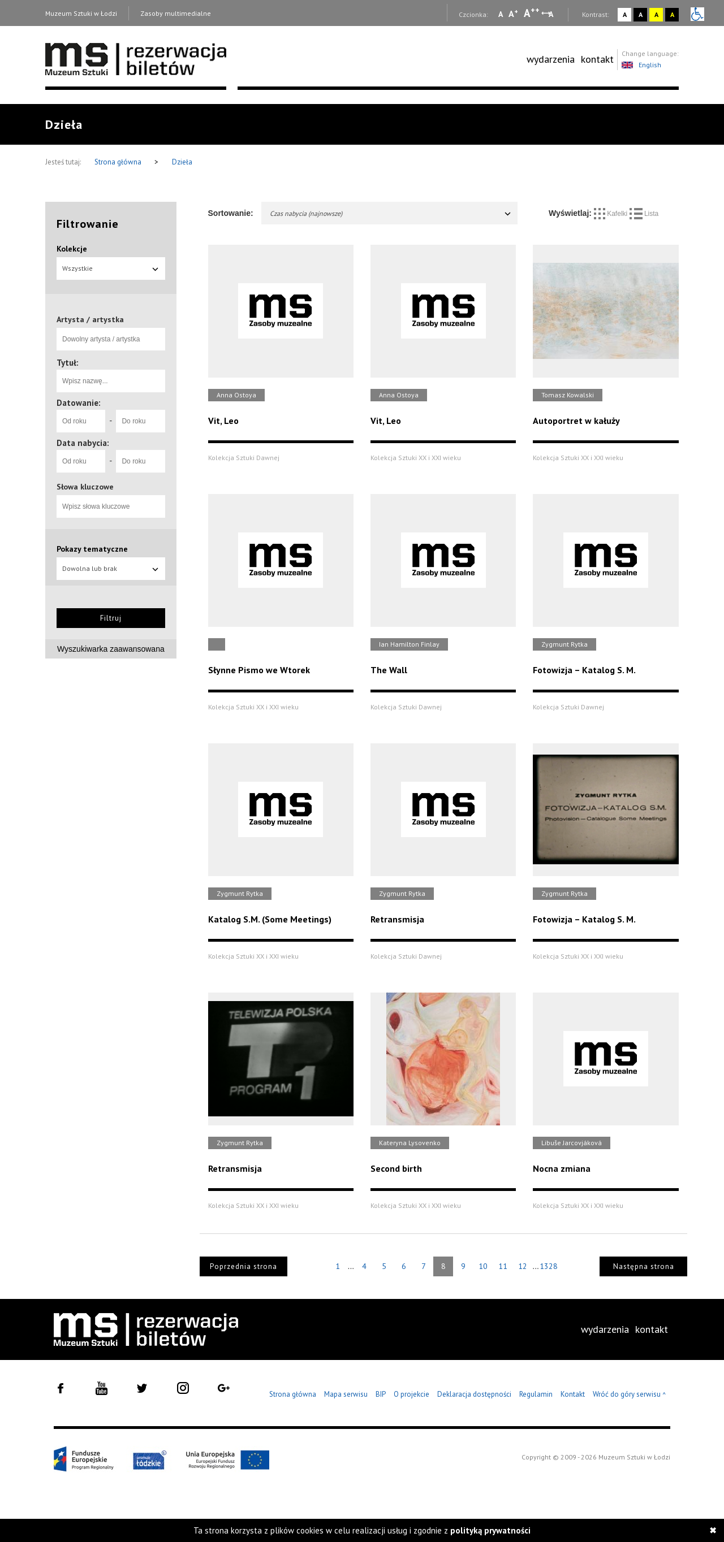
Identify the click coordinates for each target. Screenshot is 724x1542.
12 (522, 1266)
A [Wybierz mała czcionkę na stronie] (500, 14)
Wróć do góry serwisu (629, 1394)
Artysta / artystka (90, 319)
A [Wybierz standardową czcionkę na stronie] (513, 13)
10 (483, 1266)
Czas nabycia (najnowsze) (391, 213)
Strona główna (118, 162)
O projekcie (411, 1394)
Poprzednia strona (243, 1266)
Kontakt (573, 1394)
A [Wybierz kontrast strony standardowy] (625, 14)
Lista (644, 214)
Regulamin (536, 1394)
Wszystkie (111, 268)
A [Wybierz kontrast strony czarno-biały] (641, 14)
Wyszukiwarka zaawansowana (111, 648)
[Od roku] (81, 421)
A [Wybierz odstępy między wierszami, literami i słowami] (552, 14)
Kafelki (612, 214)
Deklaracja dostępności (474, 1394)
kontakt (597, 59)
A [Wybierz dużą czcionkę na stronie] (532, 13)
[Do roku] (140, 421)
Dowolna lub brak (111, 568)
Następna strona (643, 1266)
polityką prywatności (490, 1530)
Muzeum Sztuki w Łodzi (81, 13)
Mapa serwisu (346, 1394)
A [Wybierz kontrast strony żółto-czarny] (656, 14)
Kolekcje (72, 249)
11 (502, 1266)
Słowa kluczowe (85, 487)
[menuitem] (551, 59)
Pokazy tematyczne (92, 549)
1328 (549, 1266)
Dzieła (182, 162)
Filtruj (111, 618)
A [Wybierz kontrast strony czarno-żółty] (672, 14)
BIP (381, 1394)
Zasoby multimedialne (175, 13)
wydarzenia (551, 59)
